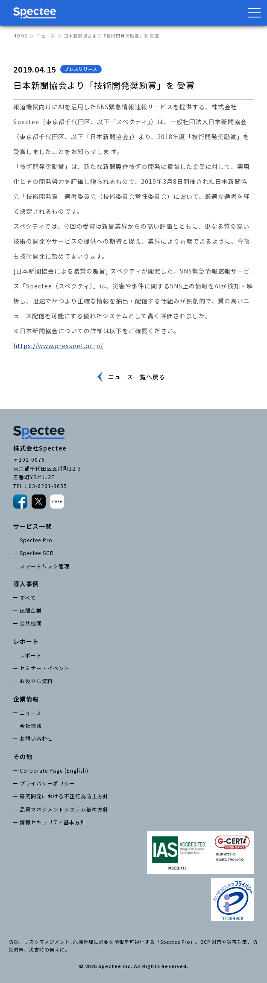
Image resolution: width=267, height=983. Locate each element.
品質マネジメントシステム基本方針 (64, 809)
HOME (20, 35)
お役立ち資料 (36, 680)
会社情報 (31, 725)
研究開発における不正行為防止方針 (64, 796)
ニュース (45, 35)
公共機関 (31, 623)
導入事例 (26, 583)
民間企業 (31, 610)
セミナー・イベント (45, 668)
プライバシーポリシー (47, 783)
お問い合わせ (36, 738)
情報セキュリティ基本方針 (53, 822)
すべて (28, 597)
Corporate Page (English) (54, 770)
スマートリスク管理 (45, 566)
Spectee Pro (36, 540)
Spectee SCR (37, 552)
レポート (31, 655)
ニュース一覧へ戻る (136, 376)
